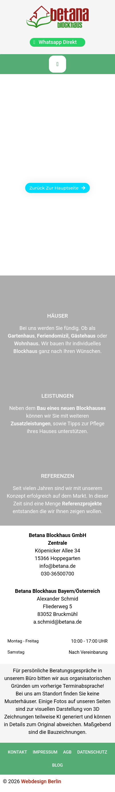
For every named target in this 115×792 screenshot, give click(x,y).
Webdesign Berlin (41, 781)
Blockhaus (25, 351)
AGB (67, 752)
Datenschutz (92, 752)
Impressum (45, 752)
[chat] (57, 42)
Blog (57, 765)
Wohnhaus (26, 343)
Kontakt (17, 752)
